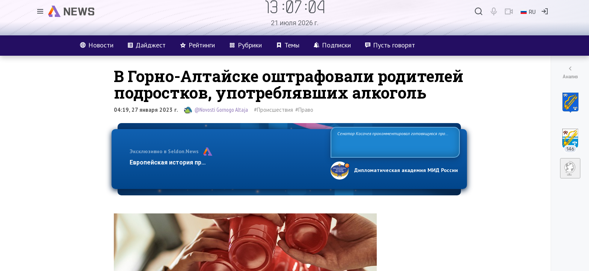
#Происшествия (273, 109)
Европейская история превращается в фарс (194, 162)
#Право (304, 109)
